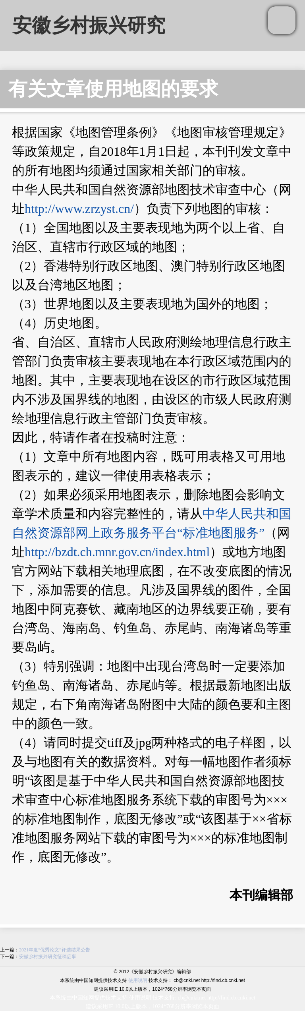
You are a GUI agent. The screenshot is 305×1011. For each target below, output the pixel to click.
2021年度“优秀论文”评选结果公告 (54, 950)
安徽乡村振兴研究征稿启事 (47, 956)
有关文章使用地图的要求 (113, 88)
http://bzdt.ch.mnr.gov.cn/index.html (117, 552)
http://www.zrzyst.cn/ (79, 208)
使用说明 (137, 980)
